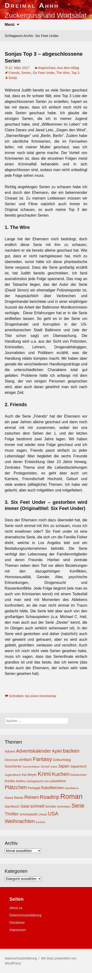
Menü (10, 25)
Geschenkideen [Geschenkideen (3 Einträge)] (31, 766)
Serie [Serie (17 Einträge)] (78, 806)
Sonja (12, 78)
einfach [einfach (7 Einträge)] (25, 759)
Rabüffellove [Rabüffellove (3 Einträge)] (72, 788)
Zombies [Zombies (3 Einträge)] (40, 822)
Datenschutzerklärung (25, 915)
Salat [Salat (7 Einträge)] (24, 806)
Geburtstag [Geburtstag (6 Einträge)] (62, 760)
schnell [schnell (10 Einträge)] (37, 806)
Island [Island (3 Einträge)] (54, 766)
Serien (26, 73)
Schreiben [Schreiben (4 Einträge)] (64, 806)
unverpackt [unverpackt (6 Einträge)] (28, 814)
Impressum (17, 930)
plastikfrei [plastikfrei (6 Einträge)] (58, 781)
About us (15, 908)
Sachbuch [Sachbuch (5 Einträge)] (12, 806)
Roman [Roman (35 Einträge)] (71, 796)
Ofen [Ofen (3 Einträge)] (47, 781)
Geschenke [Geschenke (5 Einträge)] (13, 766)
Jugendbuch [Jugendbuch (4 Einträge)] (13, 775)
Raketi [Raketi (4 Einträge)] (9, 798)
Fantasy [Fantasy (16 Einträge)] (42, 759)
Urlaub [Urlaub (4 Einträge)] (42, 814)
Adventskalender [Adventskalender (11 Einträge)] (33, 751)
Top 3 (75, 73)
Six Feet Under (44, 73)
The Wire (63, 73)
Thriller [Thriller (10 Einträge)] (12, 813)
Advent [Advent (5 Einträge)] (10, 751)
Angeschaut (47, 68)
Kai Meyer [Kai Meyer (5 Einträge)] (29, 775)
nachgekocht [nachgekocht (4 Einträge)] (34, 781)
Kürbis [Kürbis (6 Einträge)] (10, 781)
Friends (14, 73)
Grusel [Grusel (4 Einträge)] (45, 766)
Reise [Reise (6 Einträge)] (19, 798)
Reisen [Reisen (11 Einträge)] (31, 797)
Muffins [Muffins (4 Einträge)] (20, 781)
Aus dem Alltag (68, 68)
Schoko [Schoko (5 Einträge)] (50, 806)
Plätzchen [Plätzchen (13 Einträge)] (16, 787)
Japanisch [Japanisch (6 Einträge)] (78, 766)
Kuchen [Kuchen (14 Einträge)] (60, 774)
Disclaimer (17, 922)
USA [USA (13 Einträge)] (53, 814)
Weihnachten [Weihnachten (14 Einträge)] (20, 821)
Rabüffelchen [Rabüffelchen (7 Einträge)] (52, 788)
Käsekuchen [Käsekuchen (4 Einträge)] (78, 775)
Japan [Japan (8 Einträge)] (63, 766)
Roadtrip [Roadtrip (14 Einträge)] (49, 797)
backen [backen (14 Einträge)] (71, 751)
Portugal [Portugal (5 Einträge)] (34, 788)
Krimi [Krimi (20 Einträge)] (44, 774)
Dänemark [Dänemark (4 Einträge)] (11, 760)
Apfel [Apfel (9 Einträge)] (57, 751)
